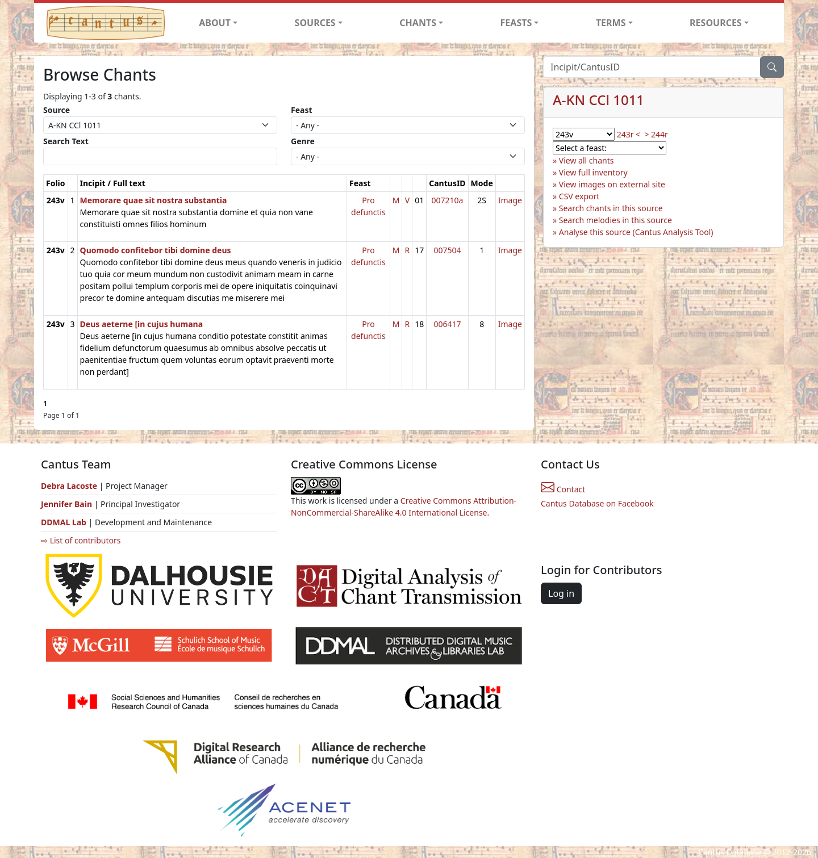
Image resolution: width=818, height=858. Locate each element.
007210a (447, 200)
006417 (447, 324)
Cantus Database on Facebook (597, 503)
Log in (561, 593)
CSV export (579, 196)
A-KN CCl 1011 (598, 99)
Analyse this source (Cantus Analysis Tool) (636, 232)
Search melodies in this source (615, 220)
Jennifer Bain (67, 504)
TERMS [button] (611, 22)
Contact (563, 489)
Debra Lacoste (69, 485)
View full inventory (593, 172)
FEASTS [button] (516, 22)
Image (510, 200)
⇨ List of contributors (80, 540)
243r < (628, 134)
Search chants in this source (611, 208)
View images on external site (612, 184)
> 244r (655, 134)
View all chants (586, 160)
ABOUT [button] (215, 22)
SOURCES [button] (315, 22)
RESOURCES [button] (716, 22)
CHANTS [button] (417, 22)
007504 (447, 250)
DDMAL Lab (63, 522)
